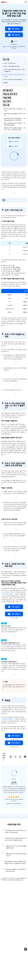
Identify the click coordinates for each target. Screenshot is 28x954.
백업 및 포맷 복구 (10, 94)
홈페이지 (5, 878)
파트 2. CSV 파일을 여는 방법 (11, 66)
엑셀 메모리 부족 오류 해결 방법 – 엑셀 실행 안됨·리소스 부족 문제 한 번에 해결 (15, 119)
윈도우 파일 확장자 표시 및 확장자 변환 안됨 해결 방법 (15, 124)
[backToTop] (25, 949)
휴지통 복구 (8, 90)
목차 (4, 200)
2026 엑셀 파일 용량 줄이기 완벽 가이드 (15, 114)
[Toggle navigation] (26, 2)
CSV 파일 (3, 706)
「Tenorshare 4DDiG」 (7, 594)
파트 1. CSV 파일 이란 (10, 63)
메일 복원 (7, 97)
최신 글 (6, 105)
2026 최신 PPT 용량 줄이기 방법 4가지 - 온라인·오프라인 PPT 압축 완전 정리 (15, 129)
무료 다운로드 (14, 29)
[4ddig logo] (4, 2)
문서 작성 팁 (8, 46)
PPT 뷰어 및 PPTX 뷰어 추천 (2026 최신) (15, 109)
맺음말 (6, 82)
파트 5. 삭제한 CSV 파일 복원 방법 (13, 79)
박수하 (15, 41)
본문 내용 (6, 59)
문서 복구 (7, 101)
